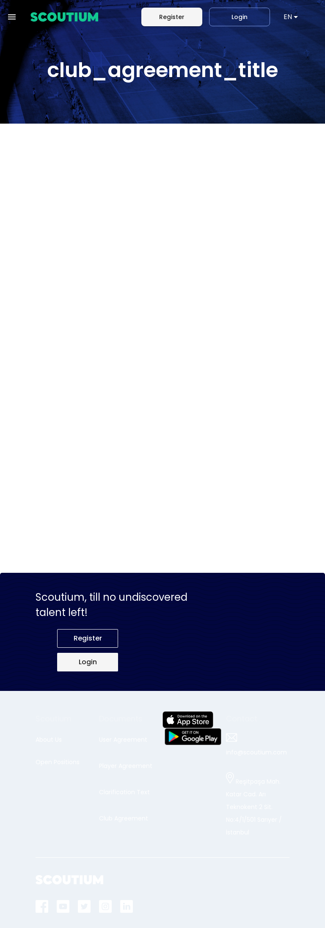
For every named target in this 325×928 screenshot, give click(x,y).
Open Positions (58, 762)
